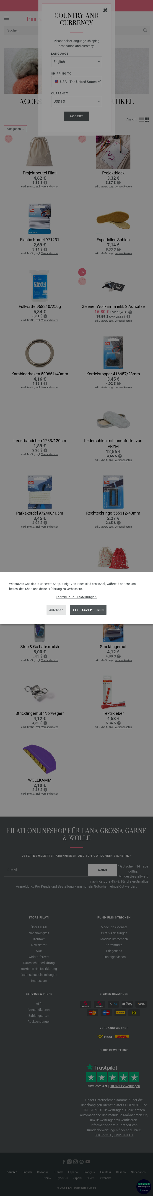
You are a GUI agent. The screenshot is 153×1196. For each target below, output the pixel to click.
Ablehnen (56, 609)
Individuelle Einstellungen (76, 597)
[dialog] (76, 598)
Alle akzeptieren (88, 609)
